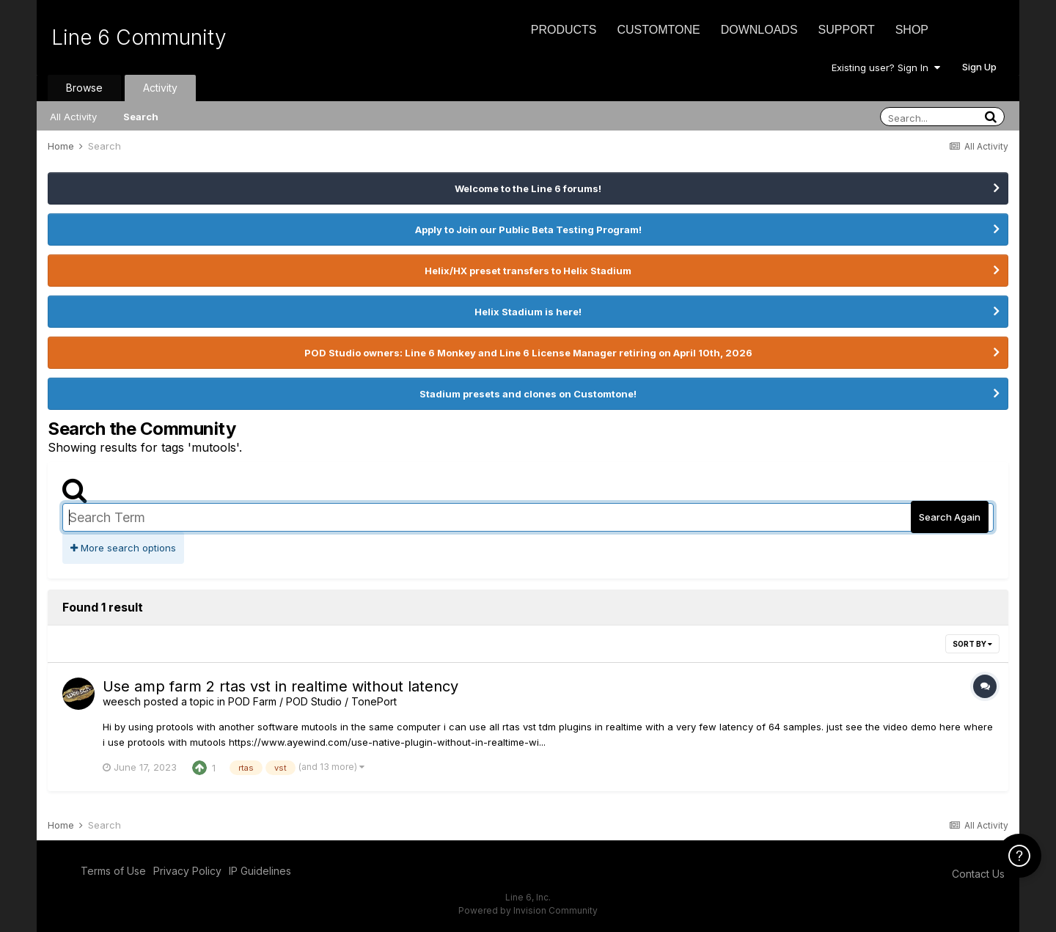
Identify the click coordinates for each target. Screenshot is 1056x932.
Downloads (759, 29)
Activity (160, 87)
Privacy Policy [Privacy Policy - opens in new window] (187, 871)
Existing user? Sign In (886, 67)
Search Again (949, 517)
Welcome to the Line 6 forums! (528, 188)
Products (564, 29)
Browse (84, 87)
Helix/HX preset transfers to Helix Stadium (528, 270)
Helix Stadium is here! (528, 312)
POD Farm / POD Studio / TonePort (312, 701)
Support (846, 29)
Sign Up (979, 67)
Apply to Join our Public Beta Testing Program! (528, 229)
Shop (911, 29)
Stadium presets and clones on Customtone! (528, 394)
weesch (122, 701)
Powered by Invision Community (528, 910)
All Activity (73, 116)
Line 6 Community (139, 37)
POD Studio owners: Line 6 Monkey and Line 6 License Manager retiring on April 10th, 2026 (528, 353)
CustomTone (658, 29)
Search (140, 116)
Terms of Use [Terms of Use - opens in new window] (113, 871)
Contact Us (978, 873)
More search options (123, 548)
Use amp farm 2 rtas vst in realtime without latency (280, 686)
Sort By (972, 643)
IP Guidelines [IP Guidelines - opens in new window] (260, 871)
